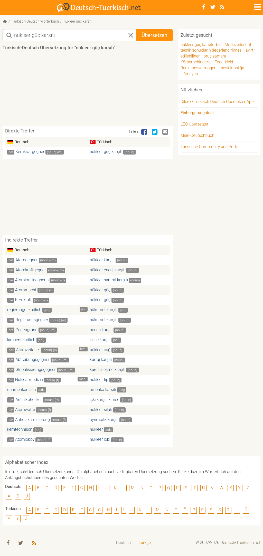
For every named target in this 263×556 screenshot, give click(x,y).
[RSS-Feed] (222, 7)
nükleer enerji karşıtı (107, 270)
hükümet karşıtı (103, 310)
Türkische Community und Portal (210, 147)
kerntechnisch (19, 430)
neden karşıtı (101, 330)
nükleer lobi (100, 440)
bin (218, 45)
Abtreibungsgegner (32, 360)
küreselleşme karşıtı (107, 370)
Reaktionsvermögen (199, 68)
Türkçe (144, 543)
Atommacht (25, 290)
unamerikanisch (21, 390)
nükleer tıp (99, 380)
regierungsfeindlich (24, 310)
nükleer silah (101, 410)
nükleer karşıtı (102, 260)
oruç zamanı (215, 56)
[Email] (165, 133)
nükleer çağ (100, 350)
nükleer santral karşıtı (109, 280)
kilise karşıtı (100, 340)
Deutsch (123, 543)
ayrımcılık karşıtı (104, 420)
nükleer (96, 430)
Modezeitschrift (238, 45)
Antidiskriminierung (32, 420)
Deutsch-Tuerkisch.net (240, 543)
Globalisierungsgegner (35, 370)
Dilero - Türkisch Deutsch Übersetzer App (217, 102)
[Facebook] (204, 7)
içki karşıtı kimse (104, 400)
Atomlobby (25, 440)
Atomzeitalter (28, 350)
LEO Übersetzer (194, 124)
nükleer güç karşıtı (106, 152)
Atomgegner (26, 260)
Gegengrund (26, 330)
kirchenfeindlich (21, 340)
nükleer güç (100, 290)
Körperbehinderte (196, 62)
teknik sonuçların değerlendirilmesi (212, 51)
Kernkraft (23, 300)
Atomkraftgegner (30, 270)
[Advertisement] (96, 91)
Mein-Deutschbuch (197, 136)
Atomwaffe (25, 410)
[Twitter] (213, 7)
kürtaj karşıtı (101, 360)
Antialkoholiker (28, 400)
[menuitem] (123, 543)
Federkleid (224, 62)
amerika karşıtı (103, 390)
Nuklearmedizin (29, 380)
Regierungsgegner (31, 320)
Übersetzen (154, 36)
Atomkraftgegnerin (32, 280)
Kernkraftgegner (29, 152)
